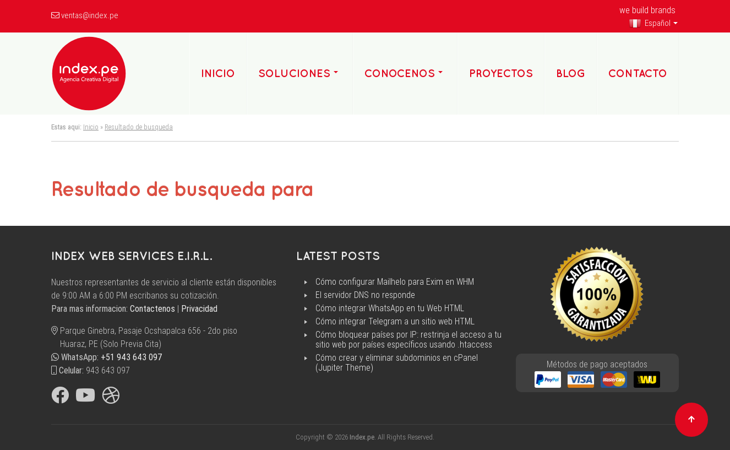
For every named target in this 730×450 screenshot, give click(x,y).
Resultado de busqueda (139, 127)
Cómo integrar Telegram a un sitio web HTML (395, 322)
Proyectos (501, 73)
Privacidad (199, 308)
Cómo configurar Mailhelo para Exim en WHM (394, 282)
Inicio (91, 127)
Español (650, 23)
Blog (570, 73)
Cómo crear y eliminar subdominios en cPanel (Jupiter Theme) (396, 363)
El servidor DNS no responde (365, 295)
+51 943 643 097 (131, 357)
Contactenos (152, 308)
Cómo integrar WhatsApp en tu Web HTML (389, 308)
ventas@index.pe (89, 15)
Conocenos (399, 73)
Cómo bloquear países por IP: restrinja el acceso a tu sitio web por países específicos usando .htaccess (408, 340)
